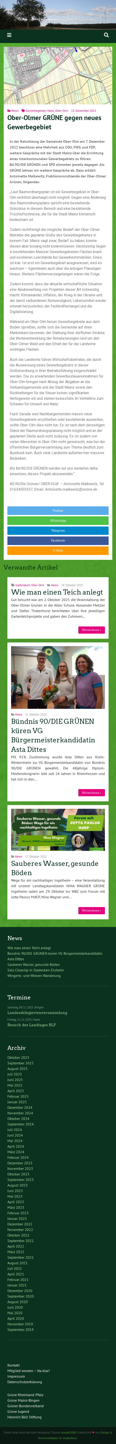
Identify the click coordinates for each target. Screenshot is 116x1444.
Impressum (16, 1376)
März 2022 (15, 1251)
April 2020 (15, 1318)
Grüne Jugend (18, 1411)
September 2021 (20, 1257)
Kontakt (13, 1365)
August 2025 (17, 1068)
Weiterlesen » (91, 630)
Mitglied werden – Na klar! (28, 1370)
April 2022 (15, 1246)
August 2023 (17, 1185)
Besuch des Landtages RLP (31, 1025)
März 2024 (15, 1152)
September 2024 (20, 1124)
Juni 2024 (15, 1135)
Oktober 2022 (18, 1235)
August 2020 (17, 1301)
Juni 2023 (15, 1190)
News (14, 111)
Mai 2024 (14, 1140)
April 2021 (15, 1274)
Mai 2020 (14, 1313)
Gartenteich (22, 585)
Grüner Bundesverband (25, 1406)
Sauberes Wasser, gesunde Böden (33, 964)
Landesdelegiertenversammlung (37, 1012)
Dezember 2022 (19, 1224)
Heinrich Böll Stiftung (24, 1417)
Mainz (50, 111)
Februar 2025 (18, 1096)
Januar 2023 (17, 1218)
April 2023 (15, 1201)
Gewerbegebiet (36, 111)
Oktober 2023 (18, 1174)
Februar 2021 (18, 1279)
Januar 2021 (17, 1285)
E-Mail (58, 550)
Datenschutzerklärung (24, 1381)
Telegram (58, 530)
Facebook (58, 540)
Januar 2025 (17, 1102)
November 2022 (20, 1229)
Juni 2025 (15, 1079)
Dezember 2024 (19, 1107)
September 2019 (20, 1329)
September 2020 (20, 1296)
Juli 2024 (14, 1129)
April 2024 (15, 1146)
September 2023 (20, 1179)
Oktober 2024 (18, 1118)
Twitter (58, 510)
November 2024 (20, 1113)
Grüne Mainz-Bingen (23, 1400)
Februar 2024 (18, 1157)
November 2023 (20, 1168)
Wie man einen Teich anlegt (57, 592)
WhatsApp (58, 520)
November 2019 (20, 1324)
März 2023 (15, 1207)
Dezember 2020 (19, 1290)
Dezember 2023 (19, 1163)
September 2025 (20, 1063)
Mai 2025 (14, 1085)
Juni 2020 (15, 1307)
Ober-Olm (61, 111)
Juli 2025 (14, 1074)
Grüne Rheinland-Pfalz (25, 1394)
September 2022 (20, 1240)
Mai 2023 (14, 1196)
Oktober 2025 (18, 1057)
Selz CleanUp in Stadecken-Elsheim (35, 970)
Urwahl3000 (68, 1433)
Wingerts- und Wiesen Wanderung (34, 975)
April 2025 (15, 1090)
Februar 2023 (18, 1213)
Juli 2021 (14, 1268)
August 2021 (17, 1263)
